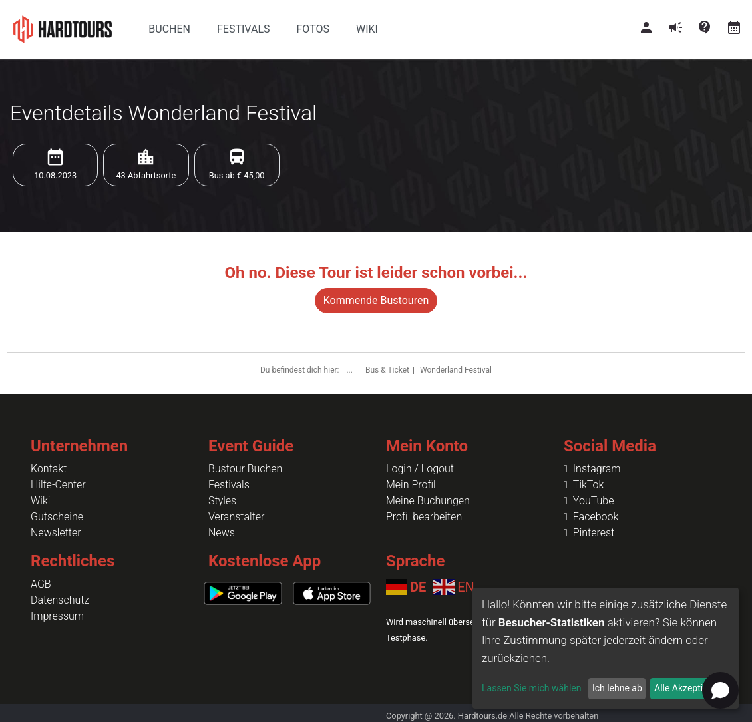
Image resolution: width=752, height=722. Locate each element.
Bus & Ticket (387, 370)
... (350, 370)
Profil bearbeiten (424, 516)
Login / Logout (420, 468)
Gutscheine (57, 516)
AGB (41, 584)
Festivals (229, 484)
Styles (222, 500)
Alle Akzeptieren (687, 688)
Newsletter (56, 532)
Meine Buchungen (428, 500)
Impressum (57, 616)
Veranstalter (236, 516)
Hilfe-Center (58, 484)
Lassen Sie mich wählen (531, 688)
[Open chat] (720, 690)
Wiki (40, 500)
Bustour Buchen (245, 468)
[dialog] (605, 648)
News (221, 532)
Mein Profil (411, 484)
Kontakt (49, 468)
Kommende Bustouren (376, 300)
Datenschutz (60, 600)
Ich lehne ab (617, 688)
